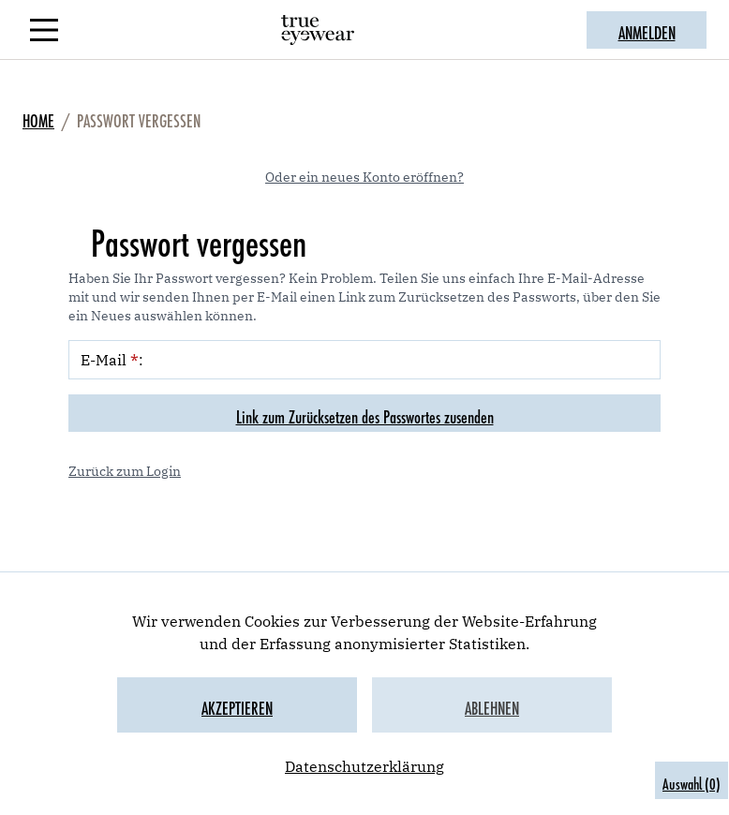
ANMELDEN (647, 29)
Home (38, 117)
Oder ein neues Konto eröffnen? (364, 177)
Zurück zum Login (124, 471)
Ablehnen (492, 704)
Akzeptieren (237, 704)
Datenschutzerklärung (364, 766)
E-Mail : (112, 359)
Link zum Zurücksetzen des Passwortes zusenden (365, 413)
